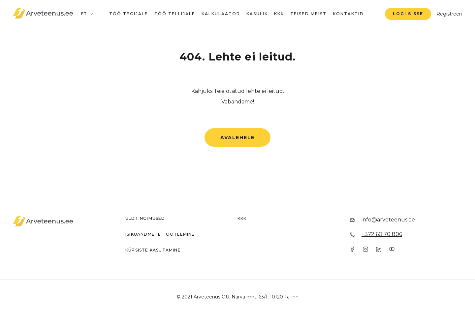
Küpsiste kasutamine (153, 250)
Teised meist (308, 13)
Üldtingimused (145, 218)
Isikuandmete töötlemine (160, 234)
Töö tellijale (174, 13)
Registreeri (449, 14)
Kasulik (257, 13)
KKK (279, 13)
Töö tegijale (128, 13)
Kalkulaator (221, 13)
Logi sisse (408, 13)
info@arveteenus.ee (388, 219)
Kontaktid (348, 13)
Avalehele (237, 137)
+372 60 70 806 (382, 234)
